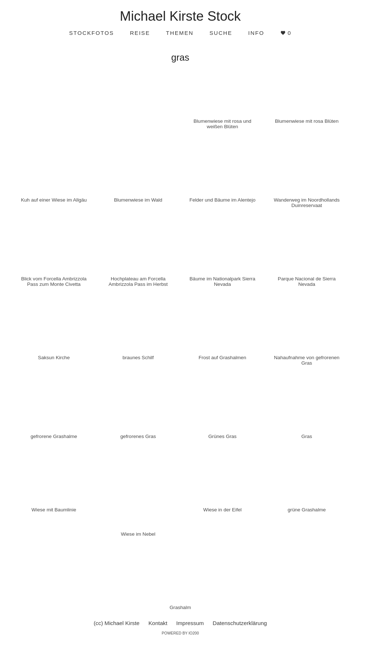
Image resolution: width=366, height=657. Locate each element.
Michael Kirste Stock (180, 16)
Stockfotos (91, 33)
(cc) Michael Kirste (116, 623)
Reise (140, 33)
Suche (220, 33)
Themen (180, 33)
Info (256, 33)
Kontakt (157, 623)
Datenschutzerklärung (240, 623)
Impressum (190, 623)
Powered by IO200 (180, 633)
